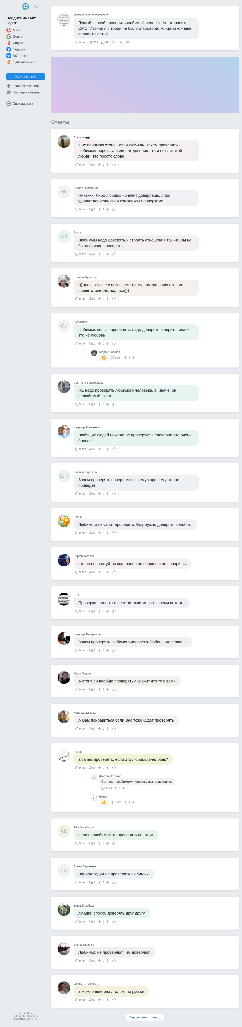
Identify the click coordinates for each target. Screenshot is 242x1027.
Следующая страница (145, 1017)
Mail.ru (14, 30)
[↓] (120, 42)
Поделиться (127, 42)
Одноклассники (21, 62)
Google (14, 36)
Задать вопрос (25, 76)
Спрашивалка (19, 103)
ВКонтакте (17, 55)
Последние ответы (23, 92)
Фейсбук (15, 49)
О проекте (25, 1012)
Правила (19, 1015)
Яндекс (15, 43)
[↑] (114, 42)
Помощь (32, 1015)
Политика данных (25, 1019)
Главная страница (23, 86)
